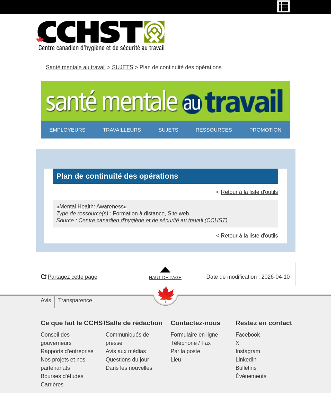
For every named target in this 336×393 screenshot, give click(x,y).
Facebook (248, 335)
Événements (251, 376)
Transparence (75, 300)
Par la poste (185, 351)
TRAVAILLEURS (122, 130)
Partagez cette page (69, 277)
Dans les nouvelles (129, 368)
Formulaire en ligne (194, 335)
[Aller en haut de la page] (165, 274)
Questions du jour (127, 360)
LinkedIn (246, 360)
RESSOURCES (214, 130)
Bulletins (246, 368)
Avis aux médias (126, 351)
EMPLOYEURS (68, 130)
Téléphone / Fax (191, 343)
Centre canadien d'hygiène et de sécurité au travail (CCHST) (153, 220)
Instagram (248, 351)
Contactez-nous (196, 323)
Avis (46, 300)
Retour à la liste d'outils (249, 192)
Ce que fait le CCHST (74, 323)
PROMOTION (265, 130)
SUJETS (122, 67)
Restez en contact (264, 323)
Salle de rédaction (134, 323)
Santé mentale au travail (76, 67)
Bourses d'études (62, 376)
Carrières (52, 384)
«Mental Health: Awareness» (91, 206)
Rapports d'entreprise (67, 351)
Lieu (176, 360)
